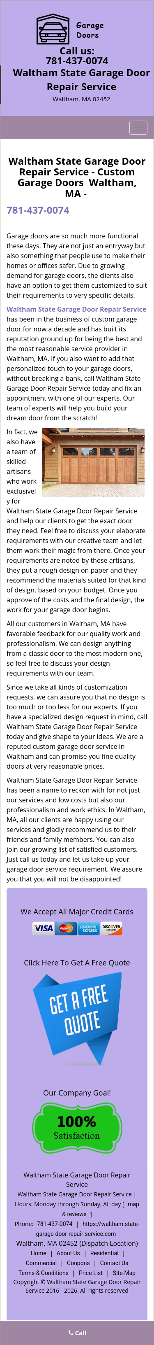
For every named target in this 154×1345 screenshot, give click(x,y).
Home (38, 1253)
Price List (91, 1273)
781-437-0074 (77, 60)
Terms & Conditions (43, 1273)
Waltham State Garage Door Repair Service (76, 309)
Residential (104, 1253)
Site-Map (124, 1273)
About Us (68, 1253)
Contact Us (114, 1263)
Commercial (41, 1263)
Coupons (78, 1263)
